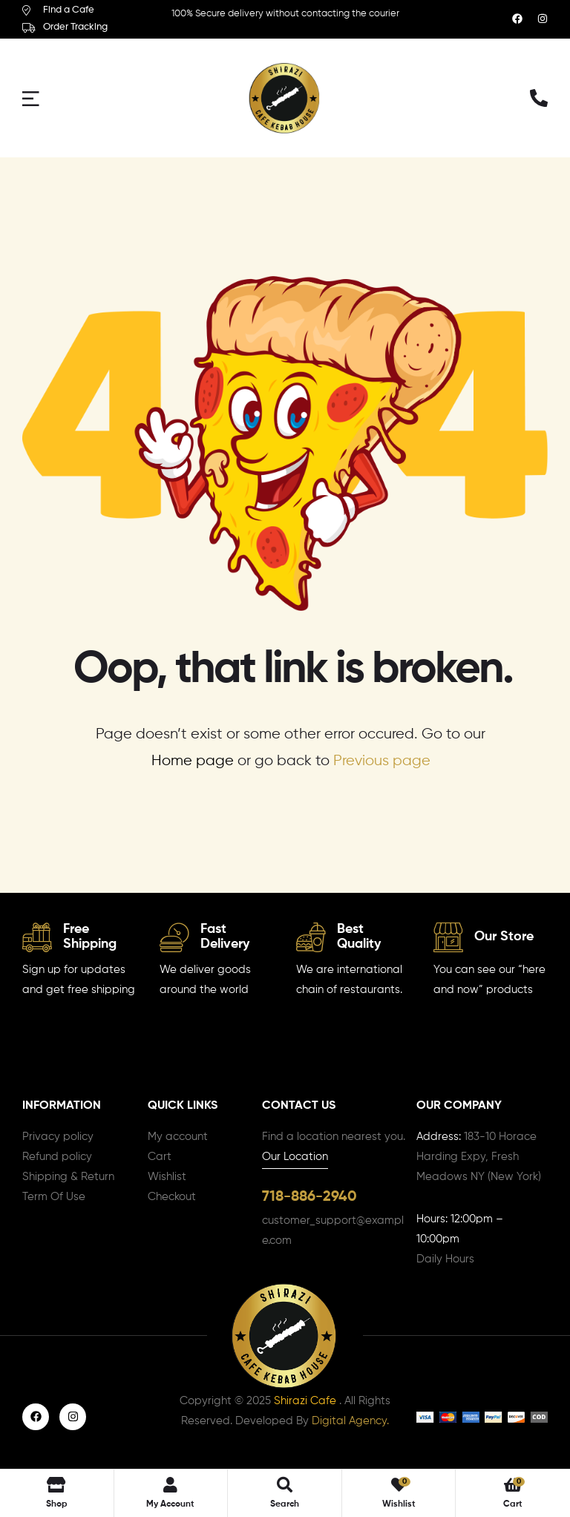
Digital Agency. (350, 1421)
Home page (192, 761)
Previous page (381, 761)
